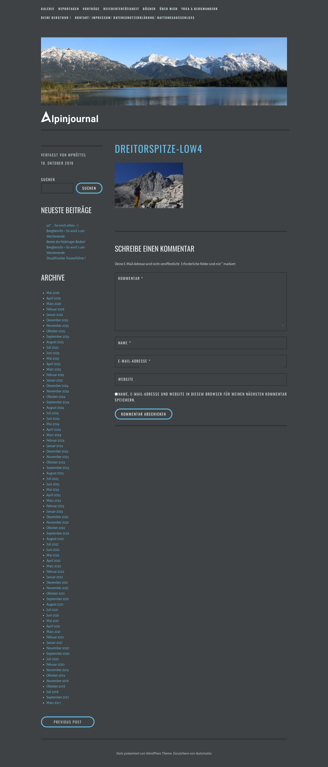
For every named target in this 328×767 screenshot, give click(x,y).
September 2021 (57, 599)
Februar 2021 (55, 637)
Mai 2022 (52, 555)
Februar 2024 (55, 440)
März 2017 (53, 703)
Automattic (203, 753)
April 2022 (53, 560)
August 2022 (55, 539)
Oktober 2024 (55, 397)
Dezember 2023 (57, 451)
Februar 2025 (55, 375)
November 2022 (57, 522)
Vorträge (91, 8)
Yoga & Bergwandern (199, 8)
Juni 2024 (53, 418)
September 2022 (57, 533)
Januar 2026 (54, 315)
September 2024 (57, 402)
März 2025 (53, 369)
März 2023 (53, 500)
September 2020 (57, 653)
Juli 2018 (52, 692)
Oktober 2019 (55, 675)
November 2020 (57, 648)
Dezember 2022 (57, 517)
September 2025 (57, 336)
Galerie (47, 8)
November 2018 (57, 681)
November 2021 (57, 588)
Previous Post (74, 722)
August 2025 (55, 342)
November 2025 (57, 325)
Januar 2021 (54, 642)
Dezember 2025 (57, 320)
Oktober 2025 (55, 331)
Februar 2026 (55, 309)
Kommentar (130, 278)
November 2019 (57, 670)
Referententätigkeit (121, 8)
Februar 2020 (55, 664)
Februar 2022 (55, 571)
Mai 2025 (52, 358)
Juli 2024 (52, 413)
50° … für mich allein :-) (62, 225)
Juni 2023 (52, 484)
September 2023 (57, 468)
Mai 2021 (52, 621)
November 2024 (57, 391)
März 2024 (53, 435)
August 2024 (55, 407)
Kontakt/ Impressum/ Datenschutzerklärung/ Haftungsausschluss (135, 17)
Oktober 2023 (55, 462)
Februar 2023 (55, 506)
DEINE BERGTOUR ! (56, 17)
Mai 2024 (52, 424)
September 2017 (57, 697)
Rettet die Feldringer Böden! (65, 242)
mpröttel (77, 155)
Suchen (48, 179)
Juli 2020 (52, 659)
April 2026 (53, 298)
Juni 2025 (52, 353)
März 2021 (53, 632)
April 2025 (53, 364)
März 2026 (53, 304)
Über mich (169, 8)
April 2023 (53, 495)
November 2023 (57, 457)
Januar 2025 (54, 380)
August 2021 (55, 604)
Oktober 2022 (55, 528)
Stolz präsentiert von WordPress (138, 753)
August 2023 (55, 473)
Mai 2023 (52, 489)
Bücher (149, 8)
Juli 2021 (52, 610)
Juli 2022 (52, 544)
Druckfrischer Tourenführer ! (66, 258)
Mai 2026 (52, 293)
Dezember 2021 (57, 582)
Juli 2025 (52, 347)
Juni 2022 (52, 550)
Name (124, 342)
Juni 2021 (52, 615)
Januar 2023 (54, 511)
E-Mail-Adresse (134, 361)
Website (125, 379)
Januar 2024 (54, 446)
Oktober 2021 (55, 593)
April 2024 (53, 429)
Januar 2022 (54, 577)
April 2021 (53, 626)
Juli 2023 (52, 479)
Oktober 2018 (55, 686)
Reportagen (68, 8)
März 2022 (53, 566)
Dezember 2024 (57, 386)
